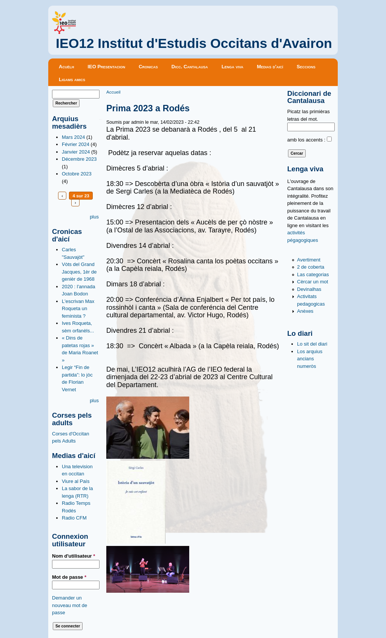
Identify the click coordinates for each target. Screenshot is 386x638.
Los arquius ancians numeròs (309, 359)
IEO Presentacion (106, 66)
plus (94, 217)
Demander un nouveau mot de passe (69, 605)
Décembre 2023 (79, 159)
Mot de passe (69, 577)
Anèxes (305, 311)
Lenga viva (233, 66)
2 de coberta (310, 267)
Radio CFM (74, 518)
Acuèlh (66, 66)
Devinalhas (309, 289)
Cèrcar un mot (312, 281)
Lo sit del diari (312, 344)
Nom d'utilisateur (73, 556)
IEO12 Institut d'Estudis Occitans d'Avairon (194, 43)
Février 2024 (75, 144)
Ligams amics (72, 79)
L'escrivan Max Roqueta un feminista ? (78, 308)
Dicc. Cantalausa (190, 66)
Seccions (306, 66)
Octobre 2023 (77, 174)
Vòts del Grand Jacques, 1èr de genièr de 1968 (79, 271)
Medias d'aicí (270, 66)
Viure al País (75, 481)
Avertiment (308, 260)
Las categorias (313, 274)
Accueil (113, 91)
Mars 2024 (73, 137)
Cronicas (148, 66)
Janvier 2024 (76, 152)
